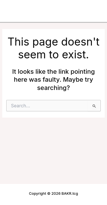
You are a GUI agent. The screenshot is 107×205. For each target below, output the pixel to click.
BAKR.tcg (19, 7)
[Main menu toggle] (94, 7)
